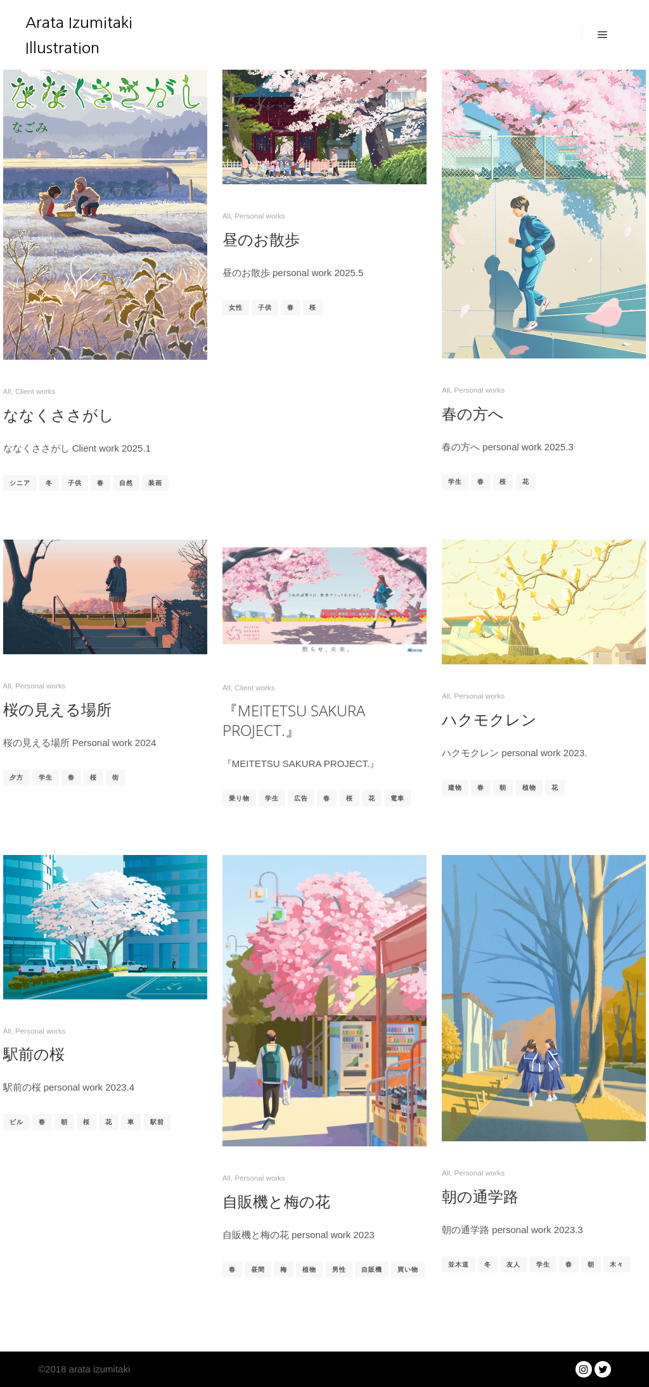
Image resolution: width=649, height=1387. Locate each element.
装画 (155, 482)
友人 (513, 1264)
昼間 (258, 1269)
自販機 (371, 1269)
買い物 (407, 1269)
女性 (236, 307)
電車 (397, 798)
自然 (126, 482)
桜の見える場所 (57, 709)
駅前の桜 (34, 1054)
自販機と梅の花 (276, 1201)
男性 (339, 1269)
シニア (20, 482)
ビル (16, 1121)
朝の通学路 (480, 1196)
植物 (529, 787)
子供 (75, 482)
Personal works (260, 216)
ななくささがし (58, 415)
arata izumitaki (98, 1369)
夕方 (16, 777)
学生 (455, 481)
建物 (455, 787)
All (7, 391)
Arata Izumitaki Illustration (78, 35)
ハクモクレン (489, 719)
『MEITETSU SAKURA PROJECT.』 (293, 720)
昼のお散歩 (261, 239)
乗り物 (239, 798)
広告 (301, 798)
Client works (35, 391)
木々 (617, 1264)
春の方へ (473, 413)
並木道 (458, 1264)
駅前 (157, 1121)
